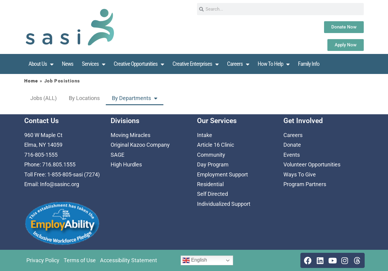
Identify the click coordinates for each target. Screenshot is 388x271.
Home (31, 81)
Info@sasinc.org (59, 184)
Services (93, 64)
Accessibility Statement (128, 260)
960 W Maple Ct (43, 135)
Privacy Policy (42, 260)
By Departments (134, 98)
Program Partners (304, 184)
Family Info (308, 63)
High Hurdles (126, 164)
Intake (204, 135)
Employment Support (222, 174)
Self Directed (212, 194)
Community (211, 155)
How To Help (273, 64)
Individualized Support (223, 204)
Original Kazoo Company (140, 145)
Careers (238, 64)
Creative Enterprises (195, 64)
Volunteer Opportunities (311, 164)
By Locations (84, 98)
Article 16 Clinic (215, 145)
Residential (210, 184)
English (194, 260)
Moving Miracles (130, 135)
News (67, 63)
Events (291, 155)
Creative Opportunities (139, 64)
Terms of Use (80, 260)
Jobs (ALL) (43, 98)
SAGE (117, 155)
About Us (40, 64)
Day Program (213, 164)
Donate (292, 145)
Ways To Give (299, 174)
